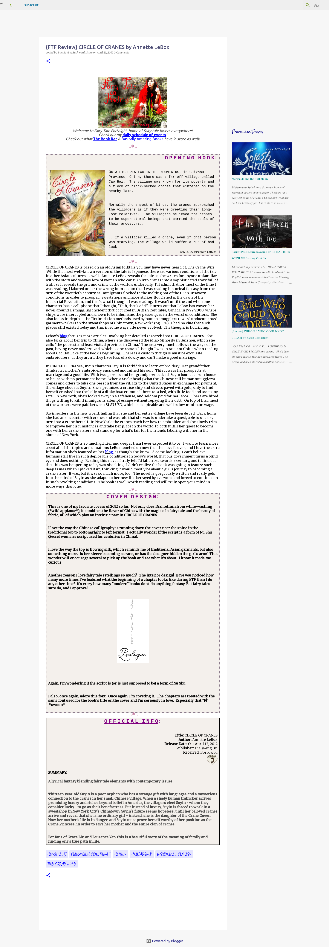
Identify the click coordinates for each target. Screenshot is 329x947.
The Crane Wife (61, 864)
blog (63, 336)
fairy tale (56, 854)
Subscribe (31, 5)
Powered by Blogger (164, 941)
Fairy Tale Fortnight (90, 854)
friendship (142, 854)
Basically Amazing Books (142, 139)
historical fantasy (174, 854)
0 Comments (121, 52)
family (121, 854)
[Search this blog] (297, 5)
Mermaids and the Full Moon (250, 179)
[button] (48, 61)
